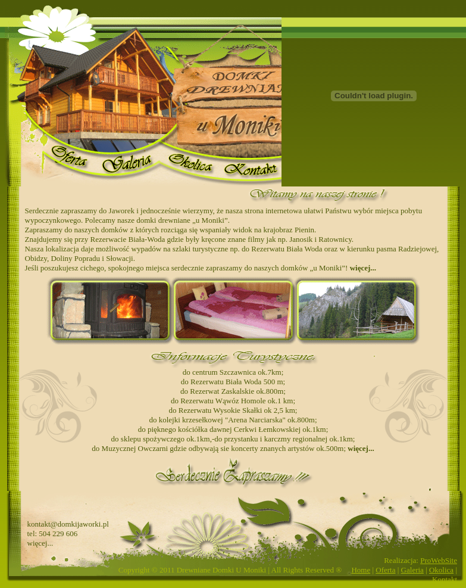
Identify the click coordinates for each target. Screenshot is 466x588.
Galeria (412, 569)
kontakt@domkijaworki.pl (68, 523)
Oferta (385, 569)
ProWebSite (438, 560)
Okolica (441, 569)
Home (360, 569)
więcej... (363, 267)
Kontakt (444, 579)
